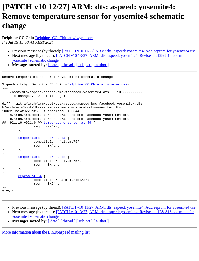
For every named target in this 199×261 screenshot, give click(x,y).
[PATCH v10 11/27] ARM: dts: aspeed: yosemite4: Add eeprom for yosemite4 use (128, 51)
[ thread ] (67, 65)
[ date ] (53, 65)
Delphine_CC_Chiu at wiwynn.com (64, 38)
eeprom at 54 (30, 196)
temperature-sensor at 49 (67, 132)
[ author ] (101, 65)
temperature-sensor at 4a (41, 150)
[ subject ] (84, 65)
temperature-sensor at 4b (41, 173)
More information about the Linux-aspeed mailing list (46, 256)
